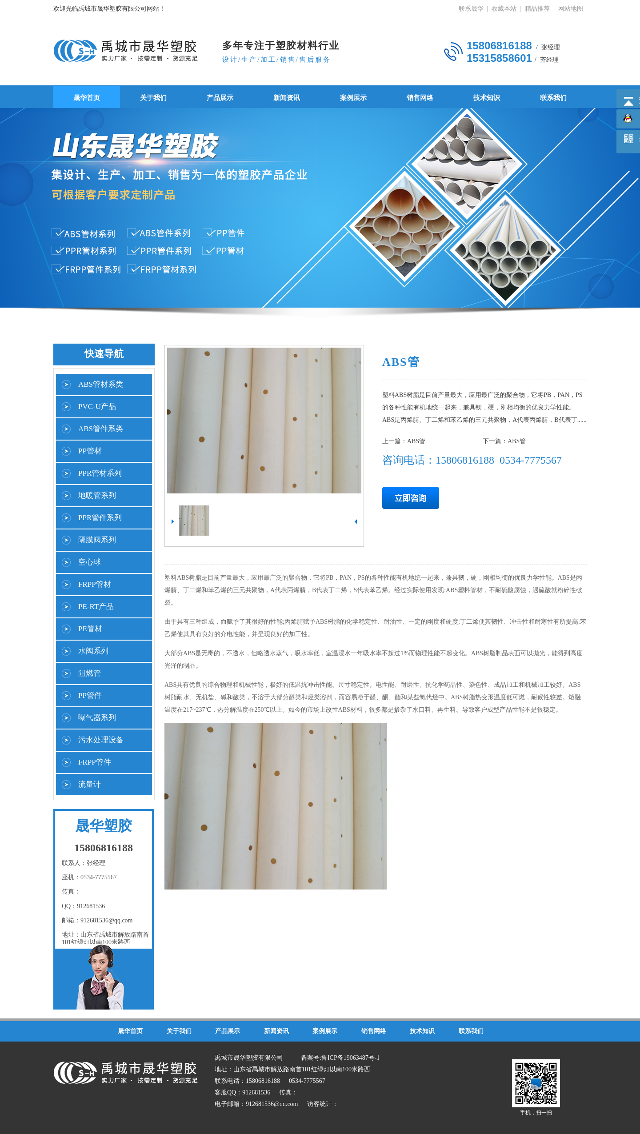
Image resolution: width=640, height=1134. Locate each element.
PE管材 (90, 629)
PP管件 (90, 695)
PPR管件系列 (100, 517)
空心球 (89, 562)
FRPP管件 (94, 762)
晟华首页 (86, 97)
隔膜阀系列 (97, 540)
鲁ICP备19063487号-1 (350, 1057)
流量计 (89, 784)
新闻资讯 (286, 97)
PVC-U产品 (97, 406)
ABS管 (416, 441)
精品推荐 (537, 8)
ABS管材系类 (100, 384)
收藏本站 (504, 8)
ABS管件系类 (100, 429)
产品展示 (220, 97)
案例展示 (353, 97)
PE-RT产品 (96, 606)
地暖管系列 (97, 495)
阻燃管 (89, 673)
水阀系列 (93, 651)
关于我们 (153, 97)
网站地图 (570, 8)
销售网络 (420, 97)
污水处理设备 (101, 740)
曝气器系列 (97, 717)
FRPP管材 (94, 584)
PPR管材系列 (100, 473)
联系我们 (553, 97)
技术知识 (486, 97)
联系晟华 (471, 8)
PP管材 (90, 451)
